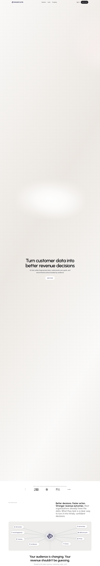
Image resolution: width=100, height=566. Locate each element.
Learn (49, 2)
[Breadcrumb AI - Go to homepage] (17, 2)
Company (54, 2)
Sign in (78, 2)
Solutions (44, 2)
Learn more (84, 2)
